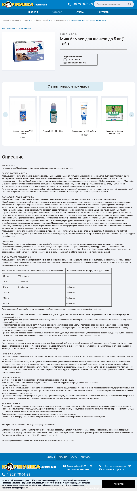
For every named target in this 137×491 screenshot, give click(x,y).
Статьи (79, 12)
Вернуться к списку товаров (18, 28)
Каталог (57, 12)
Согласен (118, 484)
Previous (5, 114)
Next (131, 114)
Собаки (25, 20)
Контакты (103, 12)
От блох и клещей (40, 20)
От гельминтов (59, 20)
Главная (33, 12)
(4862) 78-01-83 (83, 4)
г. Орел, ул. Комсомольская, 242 (117, 466)
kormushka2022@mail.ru (113, 469)
